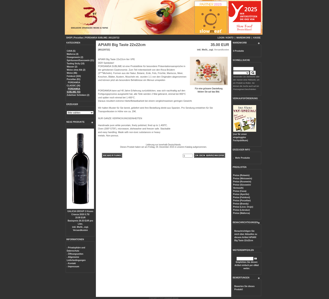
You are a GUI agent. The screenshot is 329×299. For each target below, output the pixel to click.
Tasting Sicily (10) (75, 63)
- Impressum (73, 266)
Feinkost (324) (74, 76)
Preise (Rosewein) (242, 181)
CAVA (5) (71, 51)
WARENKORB (243, 38)
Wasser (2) (72, 67)
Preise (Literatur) (241, 210)
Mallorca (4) (72, 54)
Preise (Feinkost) (241, 197)
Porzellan (78, 38)
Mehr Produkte (242, 158)
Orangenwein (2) (75, 57)
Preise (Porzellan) (242, 200)
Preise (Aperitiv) (241, 194)
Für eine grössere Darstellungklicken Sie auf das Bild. (209, 88)
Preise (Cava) (239, 191)
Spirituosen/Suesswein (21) (80, 60)
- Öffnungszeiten (75, 254)
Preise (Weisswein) (242, 178)
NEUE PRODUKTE (75, 122)
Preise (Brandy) (241, 204)
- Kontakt (71, 263)
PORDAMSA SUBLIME (96, 38)
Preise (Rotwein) (241, 175)
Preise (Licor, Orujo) (243, 207)
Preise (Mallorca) (241, 213)
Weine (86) (72, 73)
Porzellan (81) (73, 79)
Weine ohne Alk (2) (76, 70)
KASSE (256, 38)
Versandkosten (80, 230)
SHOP (69, 38)
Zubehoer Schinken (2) (78, 95)
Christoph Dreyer (171, 298)
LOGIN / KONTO (226, 38)
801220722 (114, 38)
